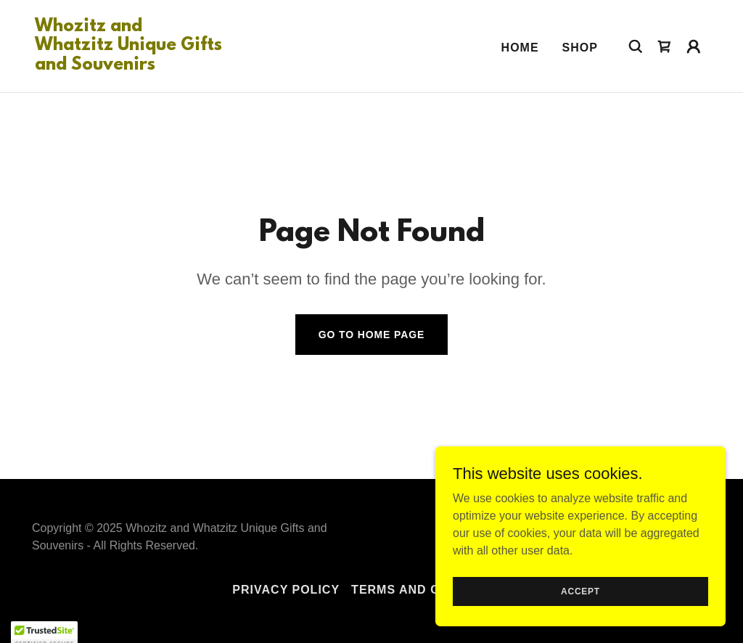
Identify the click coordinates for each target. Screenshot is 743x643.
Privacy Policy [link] (286, 589)
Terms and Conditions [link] (431, 589)
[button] (693, 46)
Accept (580, 611)
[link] (129, 66)
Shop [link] (580, 47)
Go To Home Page (372, 334)
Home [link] (520, 47)
